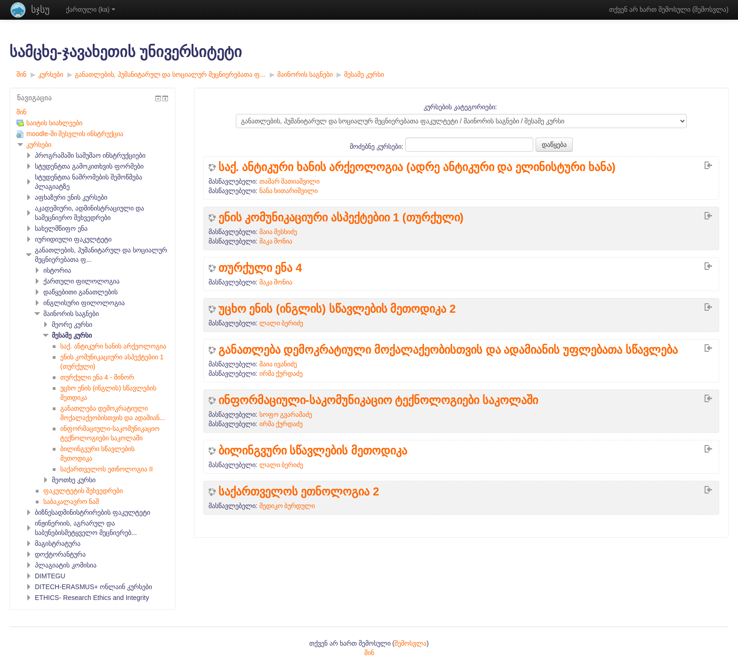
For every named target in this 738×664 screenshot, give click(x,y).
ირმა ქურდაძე (281, 373)
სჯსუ (40, 9)
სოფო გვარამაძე (286, 414)
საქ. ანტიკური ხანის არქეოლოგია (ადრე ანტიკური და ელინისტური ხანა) (417, 167)
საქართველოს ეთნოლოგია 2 (298, 491)
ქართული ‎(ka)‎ (90, 9)
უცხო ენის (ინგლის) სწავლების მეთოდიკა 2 (337, 309)
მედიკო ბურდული (287, 506)
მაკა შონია (276, 241)
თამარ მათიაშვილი (289, 181)
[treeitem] (92, 112)
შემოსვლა (710, 9)
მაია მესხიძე (278, 231)
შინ (21, 112)
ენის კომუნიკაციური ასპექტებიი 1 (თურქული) (341, 217)
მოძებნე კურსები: (377, 146)
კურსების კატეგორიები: (460, 107)
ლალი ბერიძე (281, 323)
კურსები (38, 144)
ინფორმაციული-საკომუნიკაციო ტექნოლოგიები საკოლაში (378, 400)
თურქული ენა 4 (260, 268)
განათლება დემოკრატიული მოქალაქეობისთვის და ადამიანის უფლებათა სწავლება (448, 350)
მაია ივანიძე (278, 364)
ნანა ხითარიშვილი (288, 190)
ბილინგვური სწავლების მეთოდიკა (312, 450)
